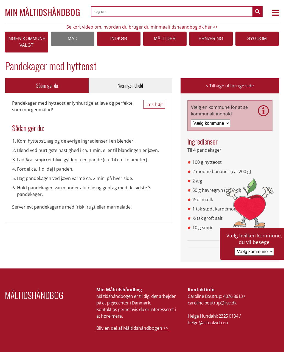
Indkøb (118, 38)
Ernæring (211, 38)
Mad (73, 38)
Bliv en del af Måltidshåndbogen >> (132, 328)
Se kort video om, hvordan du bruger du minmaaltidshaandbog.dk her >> (142, 27)
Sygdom (257, 38)
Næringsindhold (130, 85)
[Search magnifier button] (257, 11)
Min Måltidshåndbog (42, 12)
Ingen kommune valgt (26, 42)
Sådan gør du (47, 85)
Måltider (165, 38)
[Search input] (172, 11)
